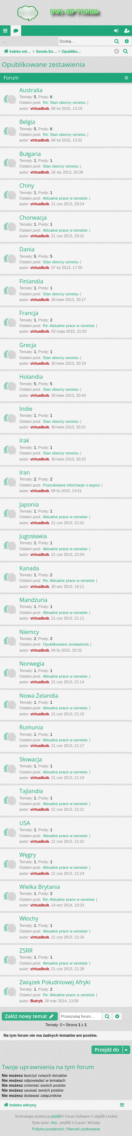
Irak (24, 440)
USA (24, 823)
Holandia (31, 377)
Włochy (28, 918)
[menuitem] (125, 51)
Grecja (27, 345)
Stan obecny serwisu (61, 166)
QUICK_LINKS (7, 32)
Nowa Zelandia (38, 695)
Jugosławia (33, 536)
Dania (26, 249)
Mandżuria (33, 600)
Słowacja (30, 759)
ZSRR (26, 950)
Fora (17, 32)
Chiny (26, 185)
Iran (24, 472)
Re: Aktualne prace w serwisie (69, 326)
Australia (31, 90)
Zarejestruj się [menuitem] (128, 32)
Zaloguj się (16, 41)
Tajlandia (31, 791)
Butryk (36, 1001)
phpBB (56, 1116)
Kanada (29, 568)
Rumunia (31, 727)
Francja (28, 313)
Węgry (27, 855)
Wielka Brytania (39, 887)
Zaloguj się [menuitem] (117, 32)
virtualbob (39, 108)
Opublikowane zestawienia (43, 64)
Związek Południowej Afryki (54, 982)
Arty (54, 1123)
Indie (25, 409)
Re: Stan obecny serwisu (64, 102)
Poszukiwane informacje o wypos (71, 485)
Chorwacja (33, 217)
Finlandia (31, 281)
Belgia (27, 122)
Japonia (29, 504)
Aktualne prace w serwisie (65, 198)
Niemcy (29, 632)
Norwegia (31, 663)
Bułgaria (30, 154)
